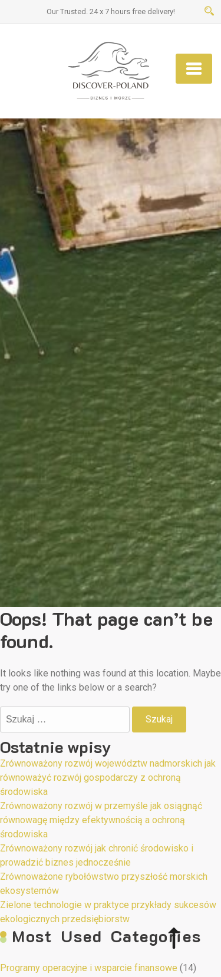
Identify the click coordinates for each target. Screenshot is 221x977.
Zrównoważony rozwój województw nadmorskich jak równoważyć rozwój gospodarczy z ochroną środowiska (108, 777)
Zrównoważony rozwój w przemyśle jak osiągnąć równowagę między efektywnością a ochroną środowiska (101, 820)
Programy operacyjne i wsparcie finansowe (88, 967)
